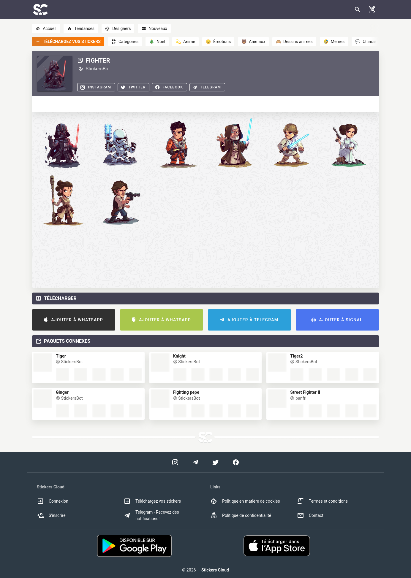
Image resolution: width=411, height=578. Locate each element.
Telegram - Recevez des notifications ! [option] (151, 515)
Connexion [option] (52, 501)
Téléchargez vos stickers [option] (152, 501)
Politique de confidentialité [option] (240, 515)
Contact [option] (310, 515)
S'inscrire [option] (51, 515)
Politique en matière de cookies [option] (245, 501)
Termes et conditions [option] (322, 501)
